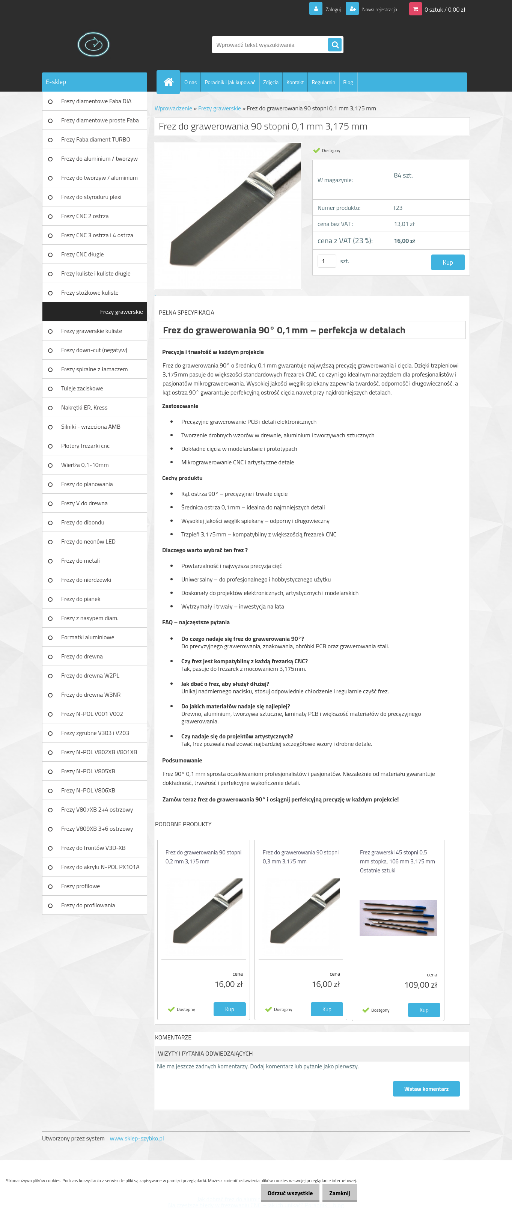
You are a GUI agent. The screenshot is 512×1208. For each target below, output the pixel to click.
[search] (335, 45)
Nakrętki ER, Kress (84, 407)
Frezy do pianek (81, 598)
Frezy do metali (80, 560)
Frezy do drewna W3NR (90, 694)
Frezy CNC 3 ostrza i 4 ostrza (97, 234)
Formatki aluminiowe (87, 637)
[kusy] (327, 261)
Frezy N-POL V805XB (88, 771)
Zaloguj (324, 9)
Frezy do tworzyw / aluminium (99, 177)
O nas (190, 82)
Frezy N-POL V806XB (88, 790)
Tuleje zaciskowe (82, 388)
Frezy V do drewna (84, 503)
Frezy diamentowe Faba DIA (96, 100)
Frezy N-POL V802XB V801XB (99, 751)
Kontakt (295, 82)
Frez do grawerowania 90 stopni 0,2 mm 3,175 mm (203, 857)
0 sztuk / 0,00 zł (445, 9)
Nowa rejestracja (375, 9)
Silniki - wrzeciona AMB (90, 426)
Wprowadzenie (173, 108)
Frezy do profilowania (88, 905)
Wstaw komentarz (426, 1088)
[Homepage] (171, 81)
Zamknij (337, 1192)
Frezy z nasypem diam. (90, 617)
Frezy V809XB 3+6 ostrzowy (97, 828)
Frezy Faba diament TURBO (95, 139)
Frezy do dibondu (82, 522)
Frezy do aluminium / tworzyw (99, 158)
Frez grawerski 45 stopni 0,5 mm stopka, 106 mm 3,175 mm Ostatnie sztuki (397, 861)
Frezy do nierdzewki (86, 579)
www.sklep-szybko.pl (137, 1138)
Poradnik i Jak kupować (230, 82)
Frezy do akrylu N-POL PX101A (100, 866)
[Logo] (93, 44)
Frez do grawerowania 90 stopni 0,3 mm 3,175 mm (301, 857)
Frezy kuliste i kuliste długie (96, 273)
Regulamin (323, 82)
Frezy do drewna (82, 656)
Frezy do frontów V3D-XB (93, 847)
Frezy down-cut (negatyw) (94, 349)
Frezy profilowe (80, 885)
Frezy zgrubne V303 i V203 (95, 732)
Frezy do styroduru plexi (91, 196)
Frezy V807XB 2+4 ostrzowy (97, 809)
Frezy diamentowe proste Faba (100, 120)
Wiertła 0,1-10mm (85, 464)
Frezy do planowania (87, 483)
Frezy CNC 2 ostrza (85, 215)
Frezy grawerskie (121, 311)
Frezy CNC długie (82, 254)
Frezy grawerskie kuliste (91, 330)
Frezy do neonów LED (88, 541)
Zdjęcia (271, 82)
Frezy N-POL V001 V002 (92, 713)
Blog (348, 82)
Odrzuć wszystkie (282, 1192)
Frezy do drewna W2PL (90, 675)
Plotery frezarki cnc (85, 445)
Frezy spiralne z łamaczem (94, 369)
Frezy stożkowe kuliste (90, 292)
